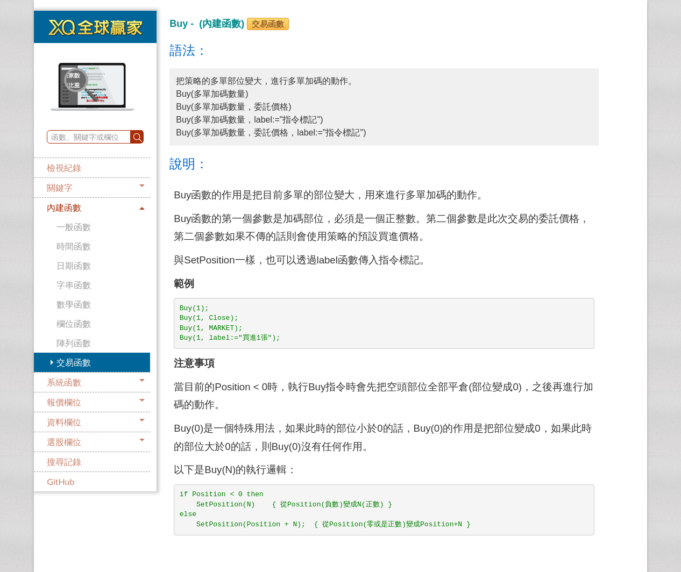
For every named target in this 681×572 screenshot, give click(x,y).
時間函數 (73, 246)
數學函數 (73, 304)
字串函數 (73, 285)
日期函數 (73, 265)
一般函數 (73, 226)
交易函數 (73, 362)
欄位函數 (73, 323)
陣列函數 (73, 343)
